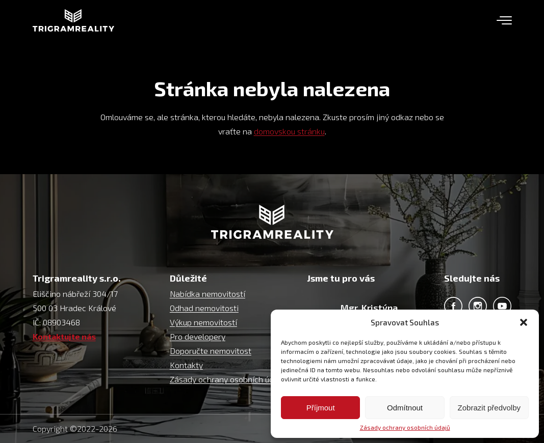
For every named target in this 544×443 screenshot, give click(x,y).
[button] (524, 322)
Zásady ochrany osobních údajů (405, 427)
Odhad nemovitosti (204, 308)
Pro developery (197, 336)
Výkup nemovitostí (203, 322)
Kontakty (186, 365)
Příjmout (320, 407)
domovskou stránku (289, 131)
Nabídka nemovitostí (207, 293)
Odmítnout (405, 407)
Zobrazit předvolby (489, 407)
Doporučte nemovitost (210, 350)
